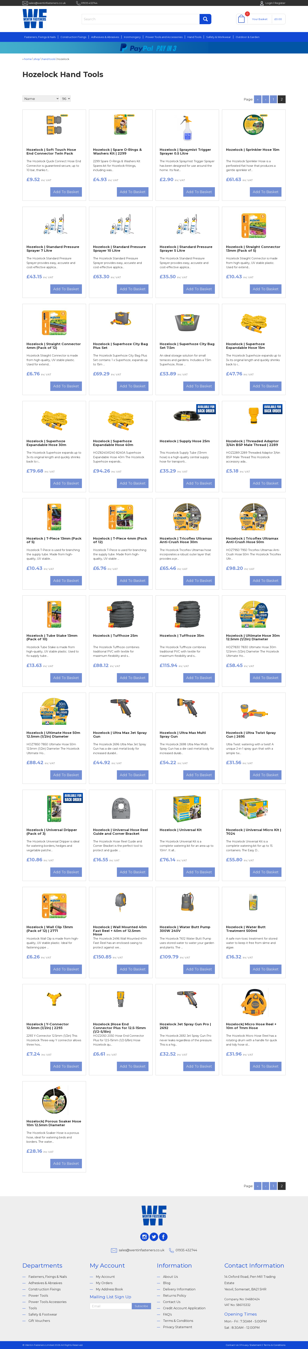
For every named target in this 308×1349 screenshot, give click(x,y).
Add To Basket (66, 192)
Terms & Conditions (178, 1321)
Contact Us (171, 1302)
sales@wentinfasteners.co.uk (47, 3)
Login (269, 3)
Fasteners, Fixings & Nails (40, 37)
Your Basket (260, 19)
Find (205, 19)
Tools (32, 1308)
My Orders (104, 1283)
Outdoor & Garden (247, 37)
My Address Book (109, 1289)
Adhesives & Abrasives (105, 37)
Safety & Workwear (218, 37)
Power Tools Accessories (47, 1302)
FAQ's (167, 1314)
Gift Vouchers (39, 1321)
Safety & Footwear (42, 1314)
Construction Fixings (73, 37)
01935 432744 (89, 3)
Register (280, 3)
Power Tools (38, 1295)
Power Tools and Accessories (164, 37)
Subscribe (141, 1306)
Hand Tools (194, 37)
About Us (170, 1277)
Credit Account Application (184, 1308)
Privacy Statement (177, 1327)
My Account (105, 1277)
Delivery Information (179, 1289)
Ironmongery (132, 37)
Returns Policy (174, 1295)
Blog (166, 1283)
